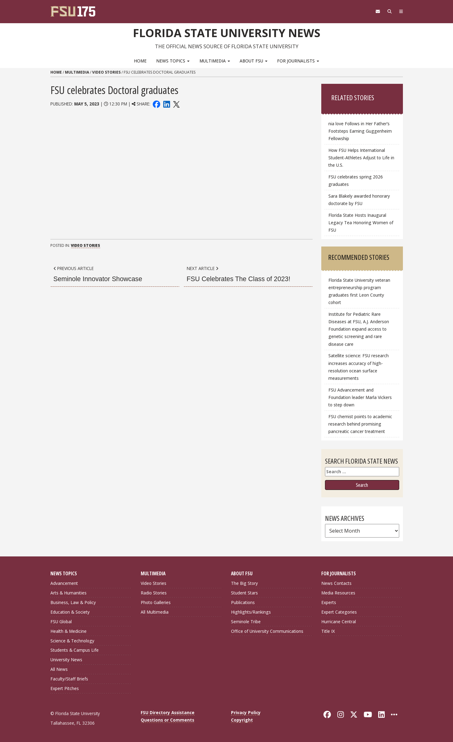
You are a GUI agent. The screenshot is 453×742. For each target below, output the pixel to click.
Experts (328, 602)
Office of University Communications (267, 631)
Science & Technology (72, 640)
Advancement (64, 583)
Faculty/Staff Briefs (69, 679)
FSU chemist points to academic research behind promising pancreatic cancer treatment (360, 423)
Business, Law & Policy (73, 602)
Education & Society (70, 612)
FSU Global (61, 621)
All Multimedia (155, 612)
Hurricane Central (338, 621)
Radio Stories (154, 593)
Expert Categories (339, 612)
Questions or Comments (167, 720)
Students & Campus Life (74, 650)
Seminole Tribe (246, 621)
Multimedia (214, 60)
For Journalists (298, 60)
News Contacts (336, 583)
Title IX (328, 631)
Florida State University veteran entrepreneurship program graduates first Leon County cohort (359, 291)
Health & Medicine (68, 631)
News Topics (173, 60)
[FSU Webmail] (375, 11)
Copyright (242, 720)
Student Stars (244, 593)
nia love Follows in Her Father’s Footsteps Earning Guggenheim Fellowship (360, 130)
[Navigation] (400, 11)
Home (140, 60)
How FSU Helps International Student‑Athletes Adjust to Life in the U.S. (361, 157)
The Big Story (244, 583)
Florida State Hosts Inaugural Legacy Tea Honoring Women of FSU (360, 222)
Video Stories (106, 72)
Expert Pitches (64, 688)
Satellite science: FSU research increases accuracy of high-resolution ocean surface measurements (358, 367)
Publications (243, 602)
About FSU (253, 60)
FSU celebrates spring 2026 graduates (355, 180)
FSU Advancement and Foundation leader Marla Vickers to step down (360, 397)
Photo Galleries (156, 602)
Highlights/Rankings (251, 612)
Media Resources (338, 593)
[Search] (388, 11)
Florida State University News (226, 32)
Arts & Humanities (68, 593)
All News (59, 669)
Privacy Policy (246, 712)
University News (66, 660)
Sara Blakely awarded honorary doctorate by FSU (359, 199)
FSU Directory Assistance (167, 712)
